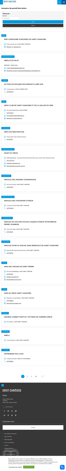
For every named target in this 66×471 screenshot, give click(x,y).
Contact (6, 445)
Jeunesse (5, 80)
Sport (4, 35)
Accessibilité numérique (10, 433)
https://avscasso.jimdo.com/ (14, 303)
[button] (59, 2)
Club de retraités (6, 175)
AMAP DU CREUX (11, 153)
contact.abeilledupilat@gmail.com (15, 68)
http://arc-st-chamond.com (14, 47)
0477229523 (10, 253)
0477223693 (10, 187)
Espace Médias (8, 436)
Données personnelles (10, 451)
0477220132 (10, 274)
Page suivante (42, 377)
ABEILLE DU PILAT (11, 60)
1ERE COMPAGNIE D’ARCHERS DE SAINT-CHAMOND (25, 39)
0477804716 (10, 91)
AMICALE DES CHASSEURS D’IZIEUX (18, 201)
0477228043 (10, 300)
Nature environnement (8, 56)
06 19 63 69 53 (10, 160)
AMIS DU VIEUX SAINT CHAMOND (17, 293)
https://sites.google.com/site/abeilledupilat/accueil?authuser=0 (23, 70)
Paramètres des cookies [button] (15, 467)
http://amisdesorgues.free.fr (14, 279)
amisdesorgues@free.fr (13, 277)
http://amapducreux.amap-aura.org (16, 166)
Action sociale (6, 128)
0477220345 (10, 113)
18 (35, 376)
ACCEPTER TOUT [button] (28, 467)
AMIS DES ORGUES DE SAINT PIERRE (19, 267)
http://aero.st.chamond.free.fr (14, 118)
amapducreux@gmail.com (13, 163)
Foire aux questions (9, 442)
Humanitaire (5, 331)
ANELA (7, 335)
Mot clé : (5, 16)
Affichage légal (8, 439)
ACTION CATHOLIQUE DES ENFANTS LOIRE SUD (23, 84)
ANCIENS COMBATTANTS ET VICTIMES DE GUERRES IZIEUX (28, 317)
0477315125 (10, 139)
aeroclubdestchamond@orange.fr (15, 115)
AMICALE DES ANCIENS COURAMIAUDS (20, 180)
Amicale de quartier (7, 218)
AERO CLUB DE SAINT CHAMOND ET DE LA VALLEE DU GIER (28, 105)
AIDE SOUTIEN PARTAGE (14, 132)
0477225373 (10, 232)
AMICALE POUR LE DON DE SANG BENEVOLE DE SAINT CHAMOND (31, 246)
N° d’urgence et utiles (9, 454)
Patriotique (5, 313)
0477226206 (10, 208)
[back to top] (2, 385)
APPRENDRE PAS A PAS (13, 354)
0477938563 (10, 361)
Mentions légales (8, 448)
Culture (4, 262)
